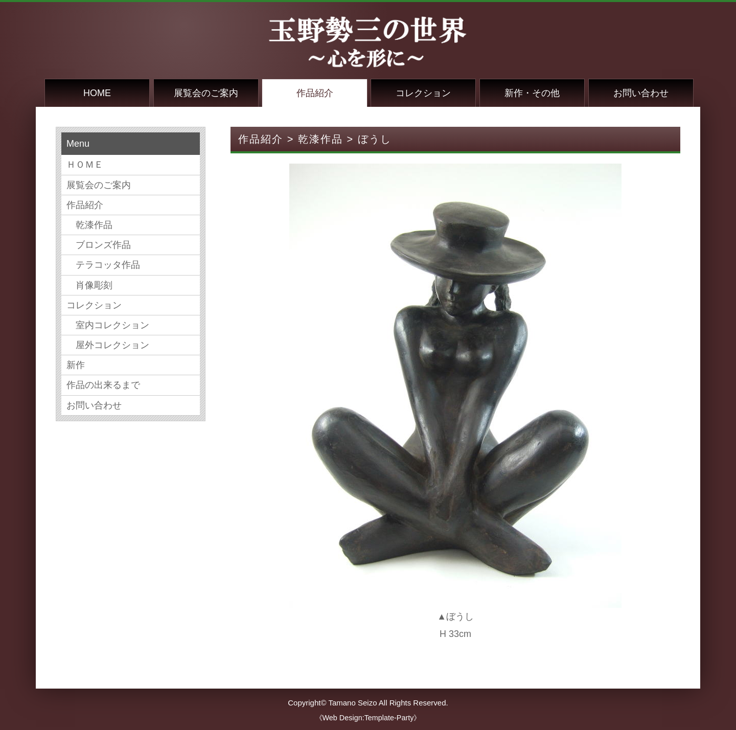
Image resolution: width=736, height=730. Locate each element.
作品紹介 (314, 93)
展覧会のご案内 (206, 93)
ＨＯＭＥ (84, 164)
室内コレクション (107, 325)
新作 (75, 365)
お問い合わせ (641, 93)
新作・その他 (532, 93)
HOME (97, 93)
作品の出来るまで (103, 385)
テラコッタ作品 (103, 265)
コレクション (423, 93)
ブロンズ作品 (98, 245)
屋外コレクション (107, 345)
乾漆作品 (89, 225)
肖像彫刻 (89, 285)
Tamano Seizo (352, 702)
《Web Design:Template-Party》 (368, 718)
